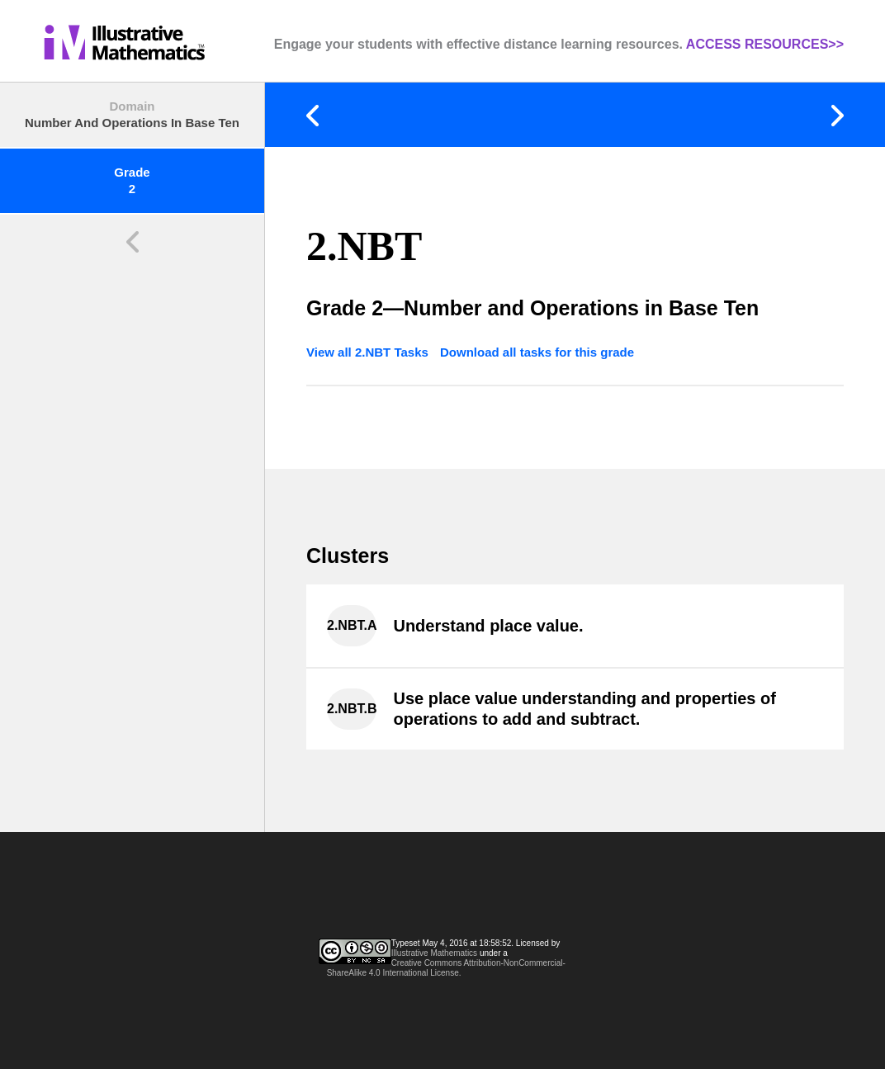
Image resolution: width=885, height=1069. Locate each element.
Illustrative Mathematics (434, 953)
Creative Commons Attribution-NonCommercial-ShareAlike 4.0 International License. (446, 967)
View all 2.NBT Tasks (369, 352)
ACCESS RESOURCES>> (765, 44)
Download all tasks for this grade (537, 352)
